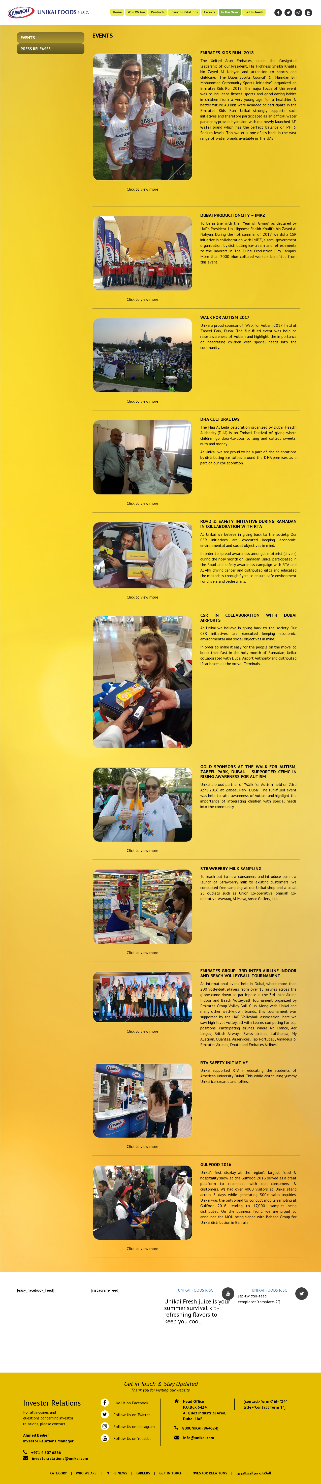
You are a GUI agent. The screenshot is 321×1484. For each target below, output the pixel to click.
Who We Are (136, 12)
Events (28, 37)
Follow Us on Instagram (133, 1426)
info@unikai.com (198, 1437)
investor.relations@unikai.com (60, 1458)
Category (58, 1473)
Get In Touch (253, 12)
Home (117, 12)
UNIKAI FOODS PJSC (195, 1290)
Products (158, 12)
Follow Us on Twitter (130, 1414)
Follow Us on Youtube (131, 1438)
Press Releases (36, 48)
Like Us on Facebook (129, 1402)
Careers (209, 12)
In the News (229, 12)
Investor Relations (184, 12)
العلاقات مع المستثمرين (253, 1473)
